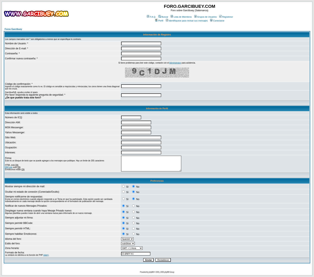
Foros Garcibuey (13, 29)
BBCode (8, 167)
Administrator (175, 63)
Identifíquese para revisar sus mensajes (187, 20)
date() (46, 255)
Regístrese (226, 17)
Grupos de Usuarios (205, 17)
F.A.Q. (151, 17)
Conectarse (217, 20)
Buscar (163, 17)
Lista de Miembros (181, 17)
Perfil (159, 20)
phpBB (151, 272)
